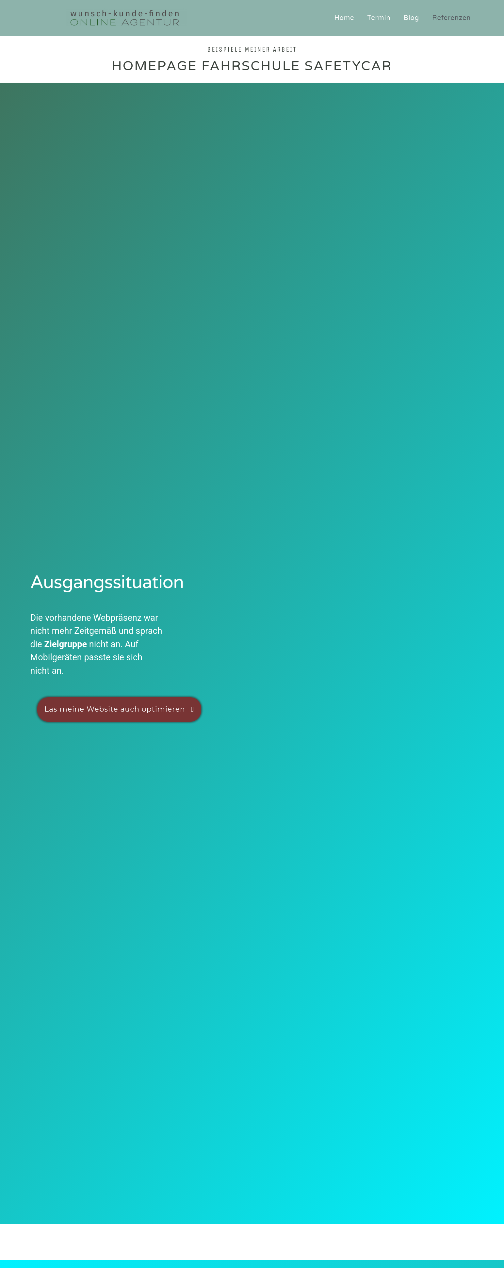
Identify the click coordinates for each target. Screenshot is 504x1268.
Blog (411, 18)
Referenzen (451, 18)
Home (344, 18)
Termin (378, 18)
